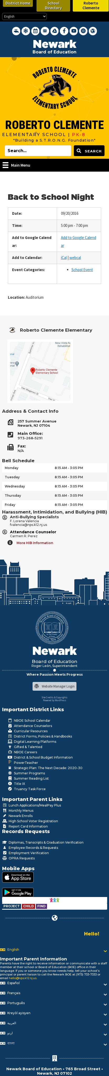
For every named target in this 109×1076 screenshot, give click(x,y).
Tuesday (12, 477)
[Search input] (38, 150)
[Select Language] (24, 16)
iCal (64, 257)
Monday (11, 468)
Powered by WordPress (54, 700)
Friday (10, 505)
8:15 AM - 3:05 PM (69, 468)
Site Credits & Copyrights (54, 697)
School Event (82, 269)
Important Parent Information (33, 959)
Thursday (13, 495)
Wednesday (15, 486)
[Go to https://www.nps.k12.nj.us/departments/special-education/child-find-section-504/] (12, 906)
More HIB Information (35, 543)
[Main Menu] (16, 165)
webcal (75, 257)
